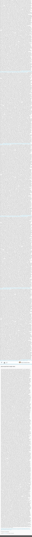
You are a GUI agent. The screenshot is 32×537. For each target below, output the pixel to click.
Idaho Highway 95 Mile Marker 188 (7, 143)
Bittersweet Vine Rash (17, 71)
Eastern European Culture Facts (14, 143)
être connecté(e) (5, 533)
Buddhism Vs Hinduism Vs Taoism (6, 144)
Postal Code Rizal (10, 216)
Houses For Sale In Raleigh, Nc (15, 216)
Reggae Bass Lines (5, 216)
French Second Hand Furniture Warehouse (10, 71)
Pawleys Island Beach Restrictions (24, 71)
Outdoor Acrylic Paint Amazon (13, 288)
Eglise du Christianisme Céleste (25, 362)
